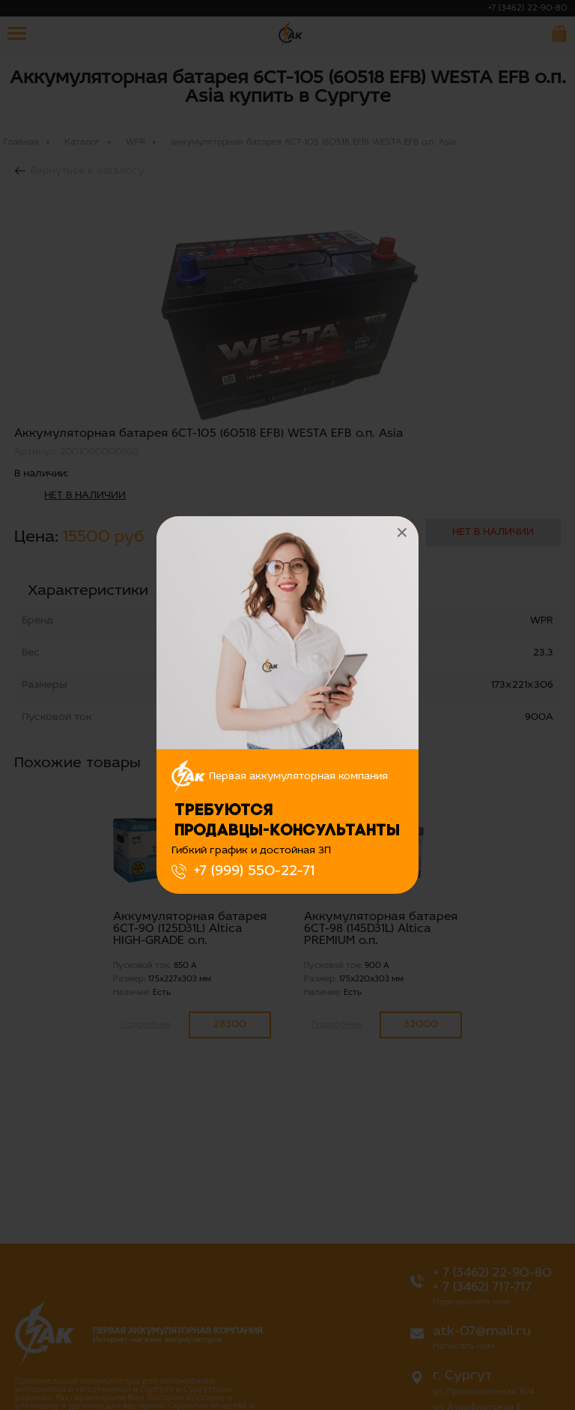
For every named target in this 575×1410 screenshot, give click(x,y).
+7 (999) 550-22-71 (254, 871)
